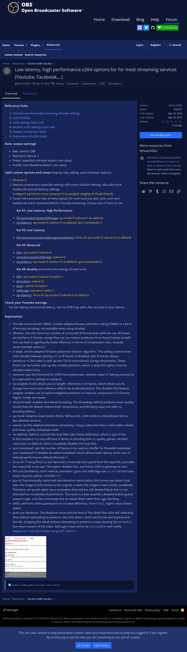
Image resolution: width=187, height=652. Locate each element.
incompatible (98, 526)
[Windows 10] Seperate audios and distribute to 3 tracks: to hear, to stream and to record (164, 161)
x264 (102, 83)
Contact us (115, 610)
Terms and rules (133, 610)
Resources (53, 44)
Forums (19, 45)
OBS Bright (10, 610)
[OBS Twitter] (146, 27)
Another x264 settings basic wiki (34, 127)
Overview (11, 93)
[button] (26, 45)
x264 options (114, 83)
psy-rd (111, 471)
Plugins (35, 45)
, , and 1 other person (36, 585)
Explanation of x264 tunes (30, 136)
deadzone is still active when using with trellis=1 (44, 531)
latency (60, 83)
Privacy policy (152, 610)
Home (99, 19)
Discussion (30, 93)
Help (155, 19)
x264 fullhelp (21, 118)
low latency (73, 83)
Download (120, 19)
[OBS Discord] (140, 27)
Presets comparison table (29, 132)
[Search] (175, 45)
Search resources (35, 54)
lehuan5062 (24, 83)
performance (89, 83)
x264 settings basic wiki (28, 122)
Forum (171, 19)
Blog (140, 19)
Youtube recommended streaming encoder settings (46, 113)
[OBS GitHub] (153, 27)
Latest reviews (14, 54)
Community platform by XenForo (32, 618)
